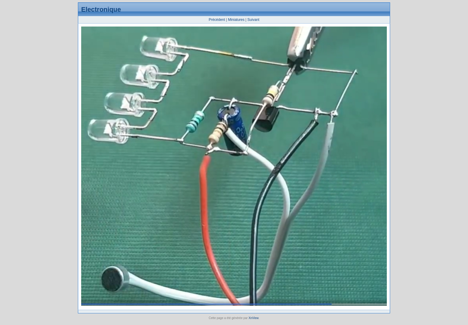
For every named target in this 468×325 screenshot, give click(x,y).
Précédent (217, 20)
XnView (253, 318)
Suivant (253, 20)
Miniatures (236, 20)
